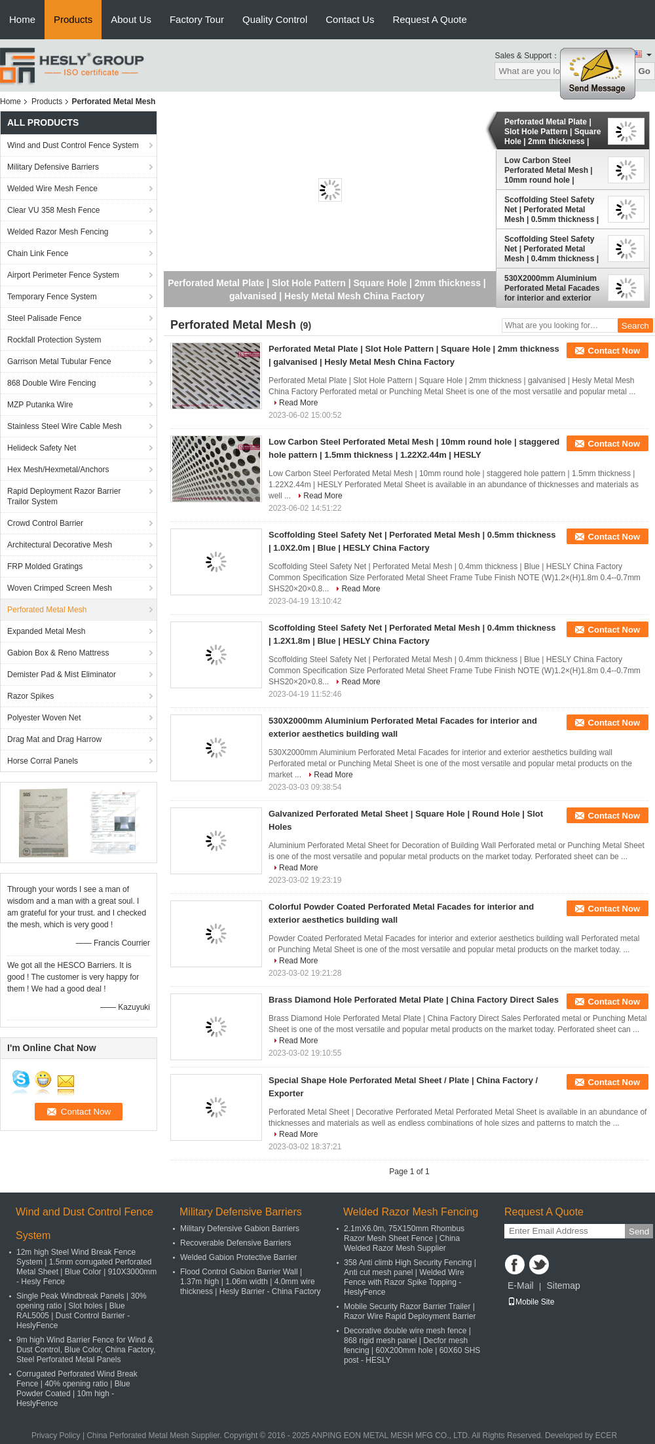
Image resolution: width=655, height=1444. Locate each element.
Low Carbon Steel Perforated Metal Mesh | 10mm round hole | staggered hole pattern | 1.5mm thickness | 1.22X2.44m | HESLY (548, 170)
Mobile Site (531, 1301)
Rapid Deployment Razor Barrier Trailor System (64, 496)
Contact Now (614, 351)
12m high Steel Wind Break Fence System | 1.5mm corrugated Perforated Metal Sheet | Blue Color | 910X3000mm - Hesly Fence (86, 1267)
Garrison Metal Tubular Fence (59, 361)
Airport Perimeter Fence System (63, 275)
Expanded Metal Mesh (46, 631)
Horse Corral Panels (42, 761)
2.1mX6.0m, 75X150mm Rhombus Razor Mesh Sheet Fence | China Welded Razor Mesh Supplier (404, 1238)
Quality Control (274, 19)
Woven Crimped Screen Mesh (59, 588)
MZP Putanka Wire (40, 404)
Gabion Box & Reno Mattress (58, 652)
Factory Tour (197, 19)
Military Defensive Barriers (53, 167)
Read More (298, 402)
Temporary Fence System (52, 296)
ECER (606, 1435)
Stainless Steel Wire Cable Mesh (64, 426)
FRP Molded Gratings (45, 566)
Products (73, 19)
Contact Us (350, 19)
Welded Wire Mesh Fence (52, 188)
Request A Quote (429, 19)
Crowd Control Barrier (45, 523)
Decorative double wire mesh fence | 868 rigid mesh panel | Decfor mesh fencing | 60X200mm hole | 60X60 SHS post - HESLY (412, 1345)
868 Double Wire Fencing (51, 383)
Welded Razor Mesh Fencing (58, 231)
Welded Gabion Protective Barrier (238, 1257)
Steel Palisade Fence (44, 318)
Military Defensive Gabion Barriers (239, 1228)
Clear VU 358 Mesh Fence (53, 210)
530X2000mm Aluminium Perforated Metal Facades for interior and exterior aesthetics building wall (551, 288)
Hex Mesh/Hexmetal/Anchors (58, 469)
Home (22, 19)
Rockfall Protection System (54, 339)
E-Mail (521, 1285)
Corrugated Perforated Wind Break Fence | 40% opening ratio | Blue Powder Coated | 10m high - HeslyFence (77, 1388)
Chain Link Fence (37, 253)
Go (644, 71)
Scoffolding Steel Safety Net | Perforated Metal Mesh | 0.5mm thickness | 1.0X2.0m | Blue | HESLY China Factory (551, 209)
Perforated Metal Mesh (46, 609)
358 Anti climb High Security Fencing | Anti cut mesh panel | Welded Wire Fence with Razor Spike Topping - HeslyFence (410, 1277)
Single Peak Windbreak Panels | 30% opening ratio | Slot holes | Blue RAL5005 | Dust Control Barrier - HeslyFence (81, 1310)
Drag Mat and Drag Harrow (54, 739)
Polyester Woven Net (44, 717)
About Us (131, 19)
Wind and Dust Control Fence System (73, 145)
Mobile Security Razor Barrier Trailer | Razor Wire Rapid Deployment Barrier (410, 1311)
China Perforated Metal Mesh (137, 1435)
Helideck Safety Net (41, 448)
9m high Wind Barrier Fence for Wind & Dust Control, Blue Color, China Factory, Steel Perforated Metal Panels (86, 1349)
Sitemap (563, 1285)
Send (639, 1231)
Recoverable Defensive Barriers (235, 1243)
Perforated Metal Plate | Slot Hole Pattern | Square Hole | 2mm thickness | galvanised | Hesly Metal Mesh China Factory (552, 131)
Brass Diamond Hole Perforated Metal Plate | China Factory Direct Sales (414, 1000)
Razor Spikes (30, 696)
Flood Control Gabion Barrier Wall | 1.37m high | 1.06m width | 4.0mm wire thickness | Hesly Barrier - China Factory (250, 1281)
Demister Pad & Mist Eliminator (61, 674)
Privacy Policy (56, 1435)
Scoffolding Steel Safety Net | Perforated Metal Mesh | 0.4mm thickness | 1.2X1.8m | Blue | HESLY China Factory (551, 248)
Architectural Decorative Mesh (59, 544)
